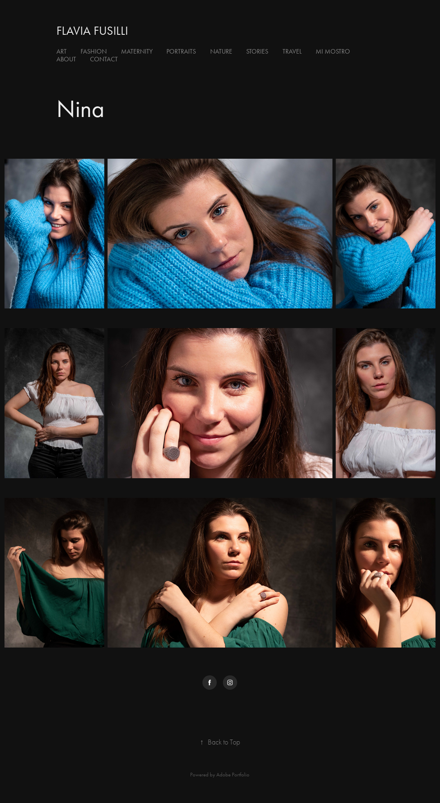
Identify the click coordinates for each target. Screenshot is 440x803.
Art (61, 51)
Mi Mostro (333, 51)
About (66, 59)
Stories (257, 51)
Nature (221, 51)
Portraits (181, 51)
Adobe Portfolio (232, 775)
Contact (104, 59)
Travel (292, 51)
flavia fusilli (92, 30)
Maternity (137, 51)
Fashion (94, 51)
